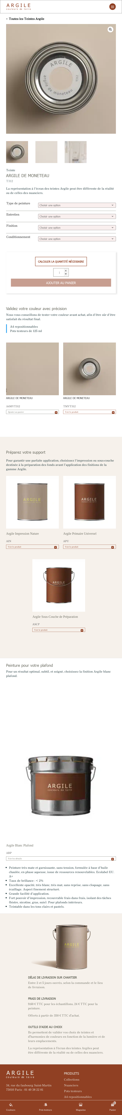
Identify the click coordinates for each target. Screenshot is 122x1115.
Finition (11, 225)
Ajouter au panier (61, 283)
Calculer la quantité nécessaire (61, 261)
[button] (110, 29)
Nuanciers (71, 1085)
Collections (71, 1079)
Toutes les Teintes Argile (26, 18)
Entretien (12, 214)
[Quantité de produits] (61, 272)
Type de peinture (18, 203)
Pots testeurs (73, 1091)
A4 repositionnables (78, 1097)
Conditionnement (18, 237)
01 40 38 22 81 (33, 1089)
